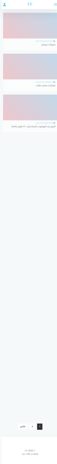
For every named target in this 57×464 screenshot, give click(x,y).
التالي (21, 426)
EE (28, 4)
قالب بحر (24, 454)
